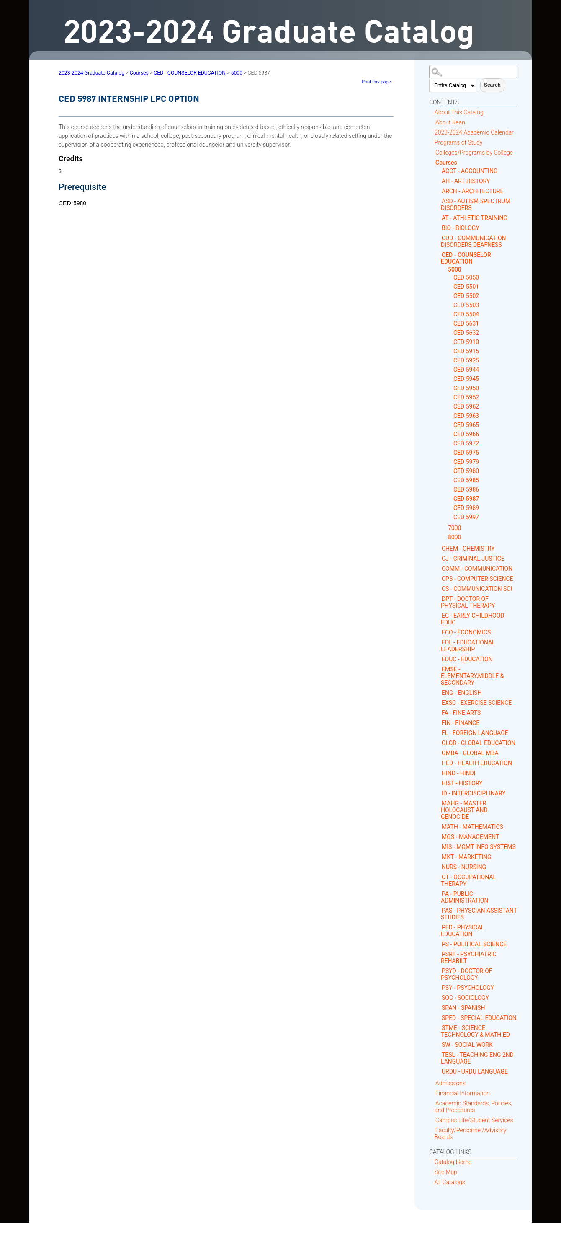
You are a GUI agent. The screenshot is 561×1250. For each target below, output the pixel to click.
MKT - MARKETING (467, 857)
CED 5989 (466, 508)
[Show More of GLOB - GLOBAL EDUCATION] (438, 743)
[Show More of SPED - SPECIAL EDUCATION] (438, 1017)
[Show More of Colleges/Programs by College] (432, 152)
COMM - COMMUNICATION (477, 568)
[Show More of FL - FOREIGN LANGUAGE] (438, 733)
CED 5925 (466, 360)
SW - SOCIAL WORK (467, 1044)
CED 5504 (466, 314)
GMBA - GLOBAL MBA (470, 753)
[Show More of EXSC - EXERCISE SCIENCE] (438, 702)
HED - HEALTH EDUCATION (477, 763)
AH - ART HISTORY (466, 181)
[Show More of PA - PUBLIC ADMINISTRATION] (438, 893)
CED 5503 (466, 305)
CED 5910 (466, 342)
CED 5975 (466, 452)
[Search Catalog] (473, 72)
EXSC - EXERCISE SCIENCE (477, 702)
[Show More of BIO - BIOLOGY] (438, 228)
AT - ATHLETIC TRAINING (474, 218)
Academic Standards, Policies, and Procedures (473, 1106)
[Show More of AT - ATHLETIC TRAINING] (438, 218)
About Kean (450, 122)
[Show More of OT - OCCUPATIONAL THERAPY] (438, 877)
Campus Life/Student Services (474, 1120)
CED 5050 (466, 277)
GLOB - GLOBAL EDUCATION (478, 743)
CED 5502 (466, 296)
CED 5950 (466, 388)
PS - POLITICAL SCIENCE (474, 944)
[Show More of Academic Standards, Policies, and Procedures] (432, 1103)
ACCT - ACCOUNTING (469, 171)
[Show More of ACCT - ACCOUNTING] (438, 171)
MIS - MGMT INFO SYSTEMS (479, 847)
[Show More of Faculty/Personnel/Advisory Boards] (432, 1130)
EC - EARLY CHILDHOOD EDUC (472, 619)
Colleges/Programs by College (474, 152)
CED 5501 (466, 287)
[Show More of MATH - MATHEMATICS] (438, 826)
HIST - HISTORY (462, 783)
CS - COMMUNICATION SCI (477, 588)
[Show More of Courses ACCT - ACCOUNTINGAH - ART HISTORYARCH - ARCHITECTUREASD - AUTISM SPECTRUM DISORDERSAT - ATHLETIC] (432, 162)
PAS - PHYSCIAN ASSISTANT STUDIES (479, 914)
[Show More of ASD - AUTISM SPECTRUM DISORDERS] (438, 201)
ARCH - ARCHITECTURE (472, 191)
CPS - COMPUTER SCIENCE (477, 578)
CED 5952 (466, 397)
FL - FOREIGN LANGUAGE (475, 733)
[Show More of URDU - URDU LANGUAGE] (438, 1071)
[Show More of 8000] (445, 537)
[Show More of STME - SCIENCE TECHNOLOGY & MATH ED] (438, 1028)
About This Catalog (459, 112)
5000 (454, 269)
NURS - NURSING (464, 867)
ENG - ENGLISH (461, 692)
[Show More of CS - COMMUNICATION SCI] (438, 588)
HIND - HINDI (459, 773)
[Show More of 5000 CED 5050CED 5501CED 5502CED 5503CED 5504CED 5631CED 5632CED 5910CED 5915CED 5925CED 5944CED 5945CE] (445, 270)
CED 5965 (466, 425)
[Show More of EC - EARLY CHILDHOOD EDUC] (438, 615)
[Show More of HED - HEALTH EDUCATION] (438, 763)
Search (492, 85)
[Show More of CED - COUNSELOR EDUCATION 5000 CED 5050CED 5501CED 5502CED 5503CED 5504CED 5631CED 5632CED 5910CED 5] (438, 254)
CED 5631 (466, 323)
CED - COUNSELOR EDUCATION (466, 258)
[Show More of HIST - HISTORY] (438, 783)
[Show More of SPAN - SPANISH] (438, 1007)
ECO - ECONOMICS (466, 632)
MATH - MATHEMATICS (472, 826)
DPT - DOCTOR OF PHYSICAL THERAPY (468, 602)
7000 (454, 528)
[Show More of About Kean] (432, 122)
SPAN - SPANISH (463, 1007)
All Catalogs (450, 1182)
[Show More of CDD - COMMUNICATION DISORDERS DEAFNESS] (438, 238)
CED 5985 (466, 480)
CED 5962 (466, 406)
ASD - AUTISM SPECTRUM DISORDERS (475, 204)
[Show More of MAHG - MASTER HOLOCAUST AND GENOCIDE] (438, 803)
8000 (454, 537)
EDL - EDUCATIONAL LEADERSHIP (468, 645)
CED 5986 (466, 489)
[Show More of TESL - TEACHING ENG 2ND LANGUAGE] (438, 1054)
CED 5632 (466, 333)
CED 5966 (466, 434)
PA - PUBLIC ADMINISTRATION (464, 897)
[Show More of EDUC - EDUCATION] (438, 659)
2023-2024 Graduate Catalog (91, 73)
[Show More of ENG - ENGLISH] (438, 692)
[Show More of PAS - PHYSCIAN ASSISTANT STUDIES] (438, 910)
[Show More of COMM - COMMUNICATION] (438, 568)
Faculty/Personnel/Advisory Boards (471, 1133)
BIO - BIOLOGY (460, 228)
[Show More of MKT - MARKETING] (438, 857)
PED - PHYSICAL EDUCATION (462, 930)
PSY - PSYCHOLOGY (468, 987)
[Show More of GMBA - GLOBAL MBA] (438, 753)
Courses (446, 162)
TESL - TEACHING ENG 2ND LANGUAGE (477, 1058)
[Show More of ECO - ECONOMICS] (438, 632)
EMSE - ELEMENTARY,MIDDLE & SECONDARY (472, 676)
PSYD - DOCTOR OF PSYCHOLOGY (466, 974)
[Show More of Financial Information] (432, 1093)
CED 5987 (466, 499)
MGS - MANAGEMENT (470, 836)
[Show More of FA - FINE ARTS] (438, 712)
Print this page (376, 81)
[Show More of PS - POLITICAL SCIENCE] (438, 944)
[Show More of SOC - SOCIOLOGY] (438, 997)
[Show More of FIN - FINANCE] (438, 722)
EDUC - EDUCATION (467, 659)
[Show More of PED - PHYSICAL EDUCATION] (438, 927)
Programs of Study (458, 142)
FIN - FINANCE (460, 722)
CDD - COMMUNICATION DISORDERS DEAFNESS (473, 241)
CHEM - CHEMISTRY (468, 548)
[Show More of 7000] (445, 528)
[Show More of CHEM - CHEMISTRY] (438, 548)
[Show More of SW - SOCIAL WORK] (438, 1044)
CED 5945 (466, 379)
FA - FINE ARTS (461, 712)
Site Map (446, 1172)
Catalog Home (453, 1162)
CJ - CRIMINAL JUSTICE (473, 558)
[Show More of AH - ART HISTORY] (438, 181)
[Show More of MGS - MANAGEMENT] (438, 836)
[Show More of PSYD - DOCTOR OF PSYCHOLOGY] (438, 971)
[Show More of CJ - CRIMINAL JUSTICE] (438, 558)
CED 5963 (466, 416)
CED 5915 (466, 351)
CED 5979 (466, 462)
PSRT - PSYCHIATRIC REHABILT (469, 957)
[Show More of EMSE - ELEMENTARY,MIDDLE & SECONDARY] (438, 669)
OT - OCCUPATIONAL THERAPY (468, 880)
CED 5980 (466, 471)
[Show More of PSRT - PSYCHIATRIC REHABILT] (438, 954)
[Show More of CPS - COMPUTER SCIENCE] (438, 578)
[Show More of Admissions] (432, 1083)
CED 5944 (466, 370)
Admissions (450, 1083)
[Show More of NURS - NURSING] (438, 867)
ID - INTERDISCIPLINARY (474, 793)
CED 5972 (466, 443)
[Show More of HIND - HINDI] (438, 773)
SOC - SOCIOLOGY (465, 997)
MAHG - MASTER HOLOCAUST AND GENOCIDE (464, 810)
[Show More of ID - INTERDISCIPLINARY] (438, 793)
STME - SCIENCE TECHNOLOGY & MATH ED (475, 1031)
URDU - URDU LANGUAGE (475, 1071)
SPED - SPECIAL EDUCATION (479, 1017)
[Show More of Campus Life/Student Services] (432, 1120)
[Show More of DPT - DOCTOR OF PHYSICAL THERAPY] (438, 598)
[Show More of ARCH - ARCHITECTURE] (438, 191)
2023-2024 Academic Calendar (474, 132)
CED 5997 (466, 517)
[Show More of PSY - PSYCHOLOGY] (438, 987)
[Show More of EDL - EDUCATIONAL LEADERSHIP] (438, 642)
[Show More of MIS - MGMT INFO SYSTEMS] (438, 847)
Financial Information (462, 1093)
